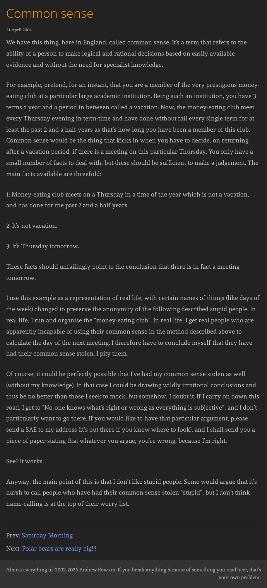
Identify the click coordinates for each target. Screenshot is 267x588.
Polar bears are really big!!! (59, 548)
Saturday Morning (47, 535)
